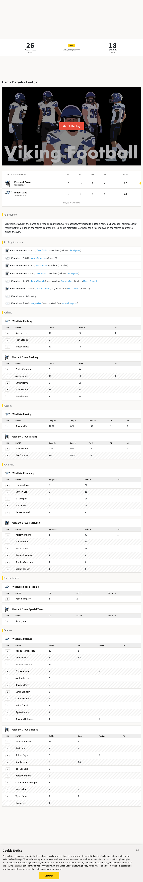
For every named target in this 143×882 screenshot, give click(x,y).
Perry (22, 685)
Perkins (22, 678)
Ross (22, 346)
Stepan (21, 498)
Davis (22, 485)
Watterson (22, 712)
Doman (21, 396)
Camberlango (26, 782)
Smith (20, 505)
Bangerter (23, 598)
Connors (23, 369)
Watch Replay (71, 126)
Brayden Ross (67, 281)
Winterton (24, 562)
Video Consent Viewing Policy (74, 867)
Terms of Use (34, 867)
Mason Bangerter (38, 258)
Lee (21, 333)
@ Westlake (113, 50)
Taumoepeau (25, 650)
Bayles (22, 755)
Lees (22, 657)
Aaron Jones (41, 265)
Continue (49, 877)
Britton (21, 389)
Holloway (24, 719)
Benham (22, 691)
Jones (21, 376)
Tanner (22, 569)
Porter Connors (43, 288)
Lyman (21, 621)
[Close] (137, 852)
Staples (21, 339)
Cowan (22, 671)
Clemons (23, 555)
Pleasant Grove (30, 50)
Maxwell (22, 512)
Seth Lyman (75, 250)
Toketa (21, 762)
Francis (22, 705)
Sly (20, 803)
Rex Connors (73, 288)
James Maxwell (37, 281)
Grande (23, 698)
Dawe (21, 796)
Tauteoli (23, 741)
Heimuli (23, 664)
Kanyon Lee (36, 303)
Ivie (20, 748)
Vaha (20, 789)
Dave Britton (42, 250)
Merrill (21, 382)
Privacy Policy (48, 867)
